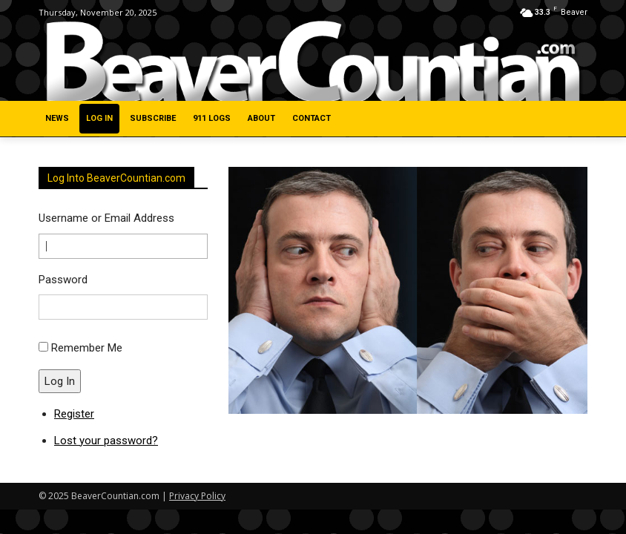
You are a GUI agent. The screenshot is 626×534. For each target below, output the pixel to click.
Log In (60, 381)
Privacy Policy (197, 496)
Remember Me (86, 348)
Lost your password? (106, 440)
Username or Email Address (106, 218)
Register (74, 414)
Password (63, 279)
